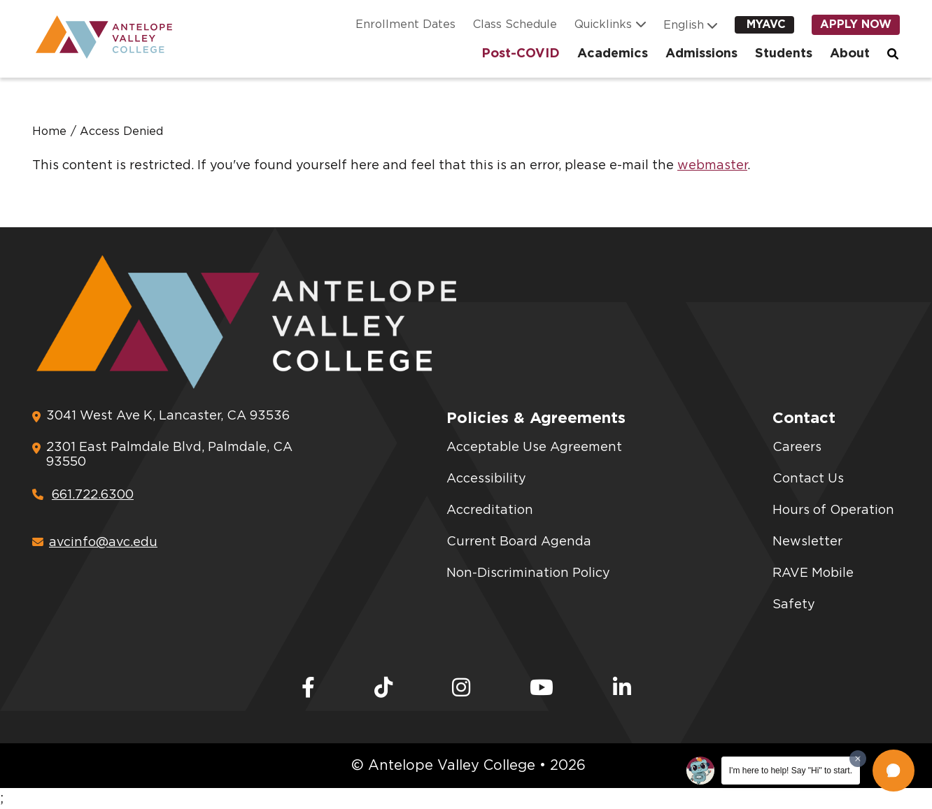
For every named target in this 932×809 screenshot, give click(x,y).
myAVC (766, 24)
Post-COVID (520, 54)
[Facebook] (308, 688)
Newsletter (807, 542)
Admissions (701, 54)
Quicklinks (603, 24)
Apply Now (855, 24)
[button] (894, 771)
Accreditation (489, 510)
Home (49, 131)
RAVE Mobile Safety (813, 589)
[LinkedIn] (622, 688)
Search (893, 54)
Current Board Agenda (518, 542)
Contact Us (808, 479)
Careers (796, 447)
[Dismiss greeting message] (857, 758)
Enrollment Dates (405, 24)
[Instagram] (461, 688)
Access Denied (121, 131)
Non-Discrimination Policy (528, 573)
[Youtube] (541, 688)
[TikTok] (383, 688)
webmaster (712, 165)
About (850, 54)
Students (783, 54)
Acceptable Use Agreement (534, 447)
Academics (612, 54)
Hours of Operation (833, 510)
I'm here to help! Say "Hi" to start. (790, 770)
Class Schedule (515, 24)
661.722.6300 (83, 495)
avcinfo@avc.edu (94, 542)
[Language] (686, 25)
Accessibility (486, 479)
